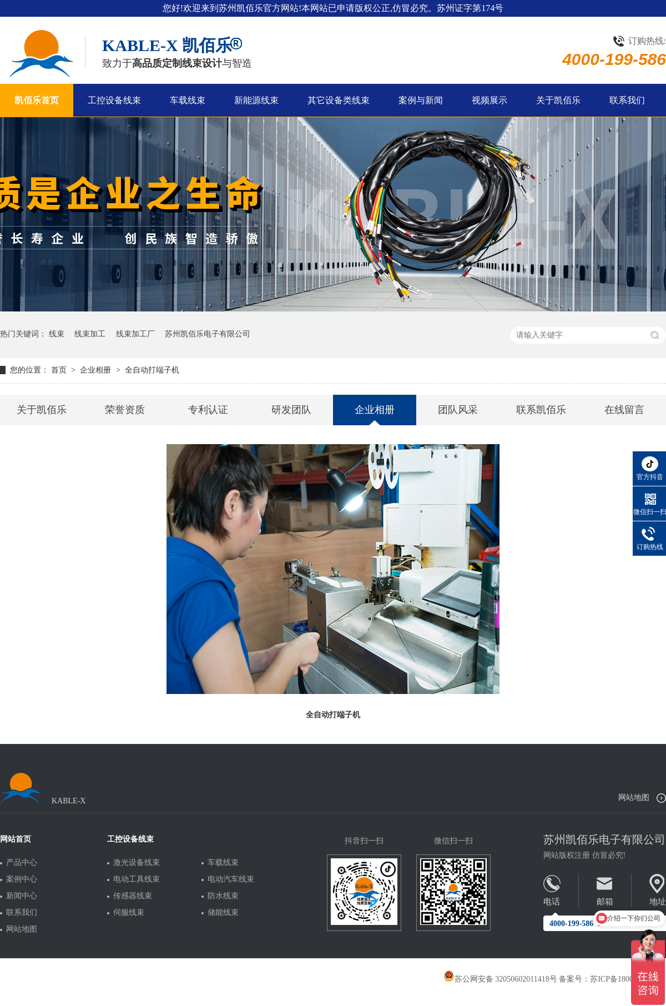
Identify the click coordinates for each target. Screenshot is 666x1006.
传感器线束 (132, 896)
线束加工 (89, 334)
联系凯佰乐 (541, 409)
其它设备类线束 (338, 100)
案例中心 (21, 879)
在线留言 (624, 409)
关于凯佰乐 (558, 100)
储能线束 (223, 913)
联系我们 (627, 100)
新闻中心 (21, 896)
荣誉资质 (125, 409)
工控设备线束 (114, 100)
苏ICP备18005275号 (623, 979)
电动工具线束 (136, 879)
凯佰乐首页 (36, 100)
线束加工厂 (135, 334)
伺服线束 (128, 913)
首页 (60, 370)
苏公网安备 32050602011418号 (500, 979)
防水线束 (223, 896)
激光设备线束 (136, 863)
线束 (56, 334)
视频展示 (489, 100)
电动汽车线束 (231, 879)
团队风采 (458, 409)
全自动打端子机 (152, 370)
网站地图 (633, 797)
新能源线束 (256, 100)
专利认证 (208, 409)
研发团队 (291, 409)
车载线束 (187, 100)
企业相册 (96, 370)
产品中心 (21, 863)
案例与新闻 (420, 100)
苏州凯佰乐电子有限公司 (207, 334)
